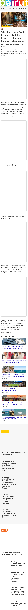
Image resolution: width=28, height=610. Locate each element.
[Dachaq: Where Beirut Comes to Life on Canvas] (14, 442)
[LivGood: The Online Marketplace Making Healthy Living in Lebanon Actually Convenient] (22, 499)
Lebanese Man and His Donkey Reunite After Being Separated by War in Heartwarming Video (9, 465)
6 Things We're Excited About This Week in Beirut (18, 563)
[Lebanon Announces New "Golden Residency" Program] (14, 541)
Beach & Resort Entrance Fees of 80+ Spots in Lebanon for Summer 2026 (13, 375)
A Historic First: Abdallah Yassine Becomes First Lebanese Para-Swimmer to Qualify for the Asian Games (9, 482)
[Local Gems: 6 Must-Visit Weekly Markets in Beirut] (6, 604)
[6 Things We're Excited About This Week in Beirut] (6, 564)
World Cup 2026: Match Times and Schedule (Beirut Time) (12, 389)
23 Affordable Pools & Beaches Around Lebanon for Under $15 (14, 418)
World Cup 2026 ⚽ (19, 8)
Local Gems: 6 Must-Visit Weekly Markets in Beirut (18, 603)
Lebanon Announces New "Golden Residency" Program (12, 553)
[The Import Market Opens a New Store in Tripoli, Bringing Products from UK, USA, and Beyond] (6, 591)
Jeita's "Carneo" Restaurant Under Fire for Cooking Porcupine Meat (14, 361)
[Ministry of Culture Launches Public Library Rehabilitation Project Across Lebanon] (6, 577)
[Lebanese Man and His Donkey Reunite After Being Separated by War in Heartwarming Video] (22, 466)
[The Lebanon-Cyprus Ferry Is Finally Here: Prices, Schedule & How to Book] (22, 513)
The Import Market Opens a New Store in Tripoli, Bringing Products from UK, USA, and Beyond (18, 591)
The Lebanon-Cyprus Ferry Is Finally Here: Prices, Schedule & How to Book (14, 347)
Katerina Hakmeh (7, 29)
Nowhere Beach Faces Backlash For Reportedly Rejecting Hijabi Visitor (13, 403)
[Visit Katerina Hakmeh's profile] (2, 29)
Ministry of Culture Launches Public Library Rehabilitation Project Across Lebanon (18, 577)
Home (3, 8)
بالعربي (9, 8)
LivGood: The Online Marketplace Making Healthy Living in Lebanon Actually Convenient (9, 499)
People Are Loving (8, 336)
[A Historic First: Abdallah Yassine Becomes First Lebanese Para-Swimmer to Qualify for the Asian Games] (22, 482)
